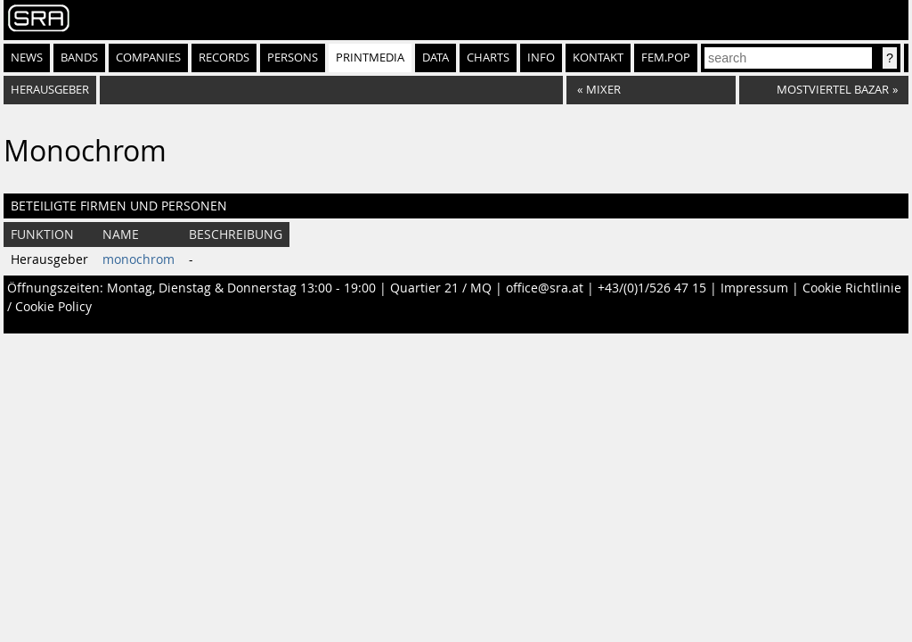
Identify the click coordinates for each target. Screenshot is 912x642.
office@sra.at (544, 288)
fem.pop (665, 57)
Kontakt (598, 57)
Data (435, 57)
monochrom (138, 259)
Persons (292, 57)
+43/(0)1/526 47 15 (652, 288)
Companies (148, 57)
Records (224, 57)
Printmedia (370, 57)
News (27, 57)
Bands (79, 57)
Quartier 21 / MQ (441, 288)
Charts (488, 57)
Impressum (754, 288)
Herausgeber (50, 89)
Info (541, 57)
